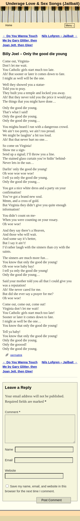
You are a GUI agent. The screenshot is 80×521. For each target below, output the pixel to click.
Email (9, 465)
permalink (16, 355)
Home (8, 25)
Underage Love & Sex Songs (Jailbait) (42, 3)
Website (10, 475)
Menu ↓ (70, 25)
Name (9, 454)
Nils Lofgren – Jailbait (59, 36)
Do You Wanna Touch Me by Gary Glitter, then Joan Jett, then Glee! (20, 40)
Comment (13, 412)
